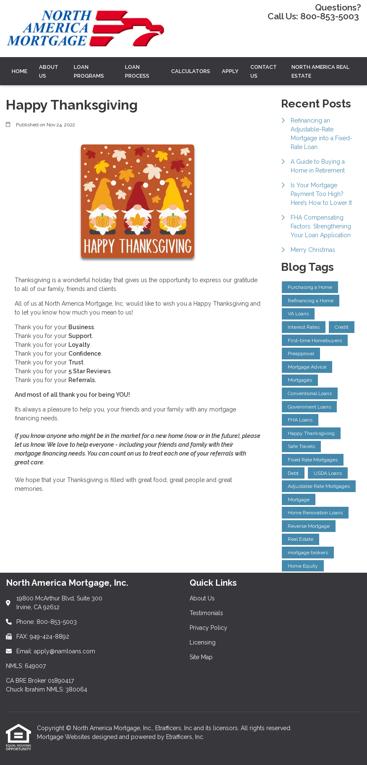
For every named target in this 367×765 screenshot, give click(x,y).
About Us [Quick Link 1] (202, 598)
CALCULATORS (190, 71)
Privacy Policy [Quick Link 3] (208, 627)
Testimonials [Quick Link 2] (206, 613)
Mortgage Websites (64, 737)
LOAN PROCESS (137, 71)
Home (19, 71)
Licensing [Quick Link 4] (203, 642)
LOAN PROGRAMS (89, 71)
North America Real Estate (320, 71)
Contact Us (263, 71)
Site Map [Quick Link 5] (201, 657)
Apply (230, 71)
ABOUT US (48, 71)
